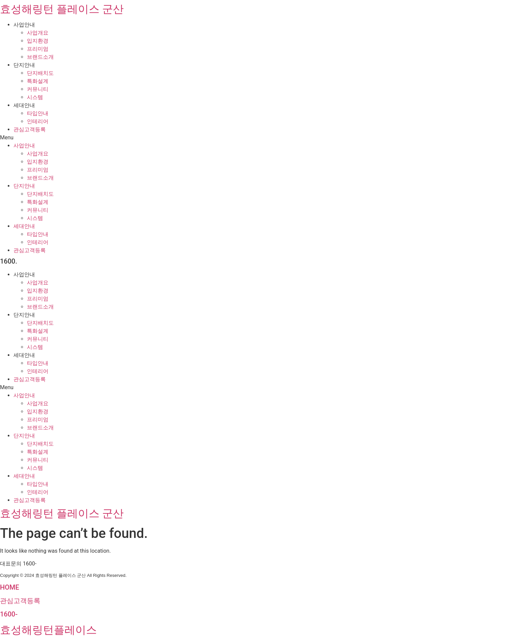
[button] (263, 138)
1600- (8, 614)
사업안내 (24, 24)
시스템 (35, 97)
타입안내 (37, 113)
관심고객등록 (29, 129)
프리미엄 (37, 49)
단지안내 (24, 65)
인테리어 (37, 121)
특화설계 (37, 81)
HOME (9, 587)
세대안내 (24, 105)
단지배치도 (40, 73)
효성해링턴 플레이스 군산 (62, 9)
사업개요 (37, 33)
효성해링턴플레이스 (48, 630)
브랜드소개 (40, 57)
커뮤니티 (37, 89)
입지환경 (37, 41)
